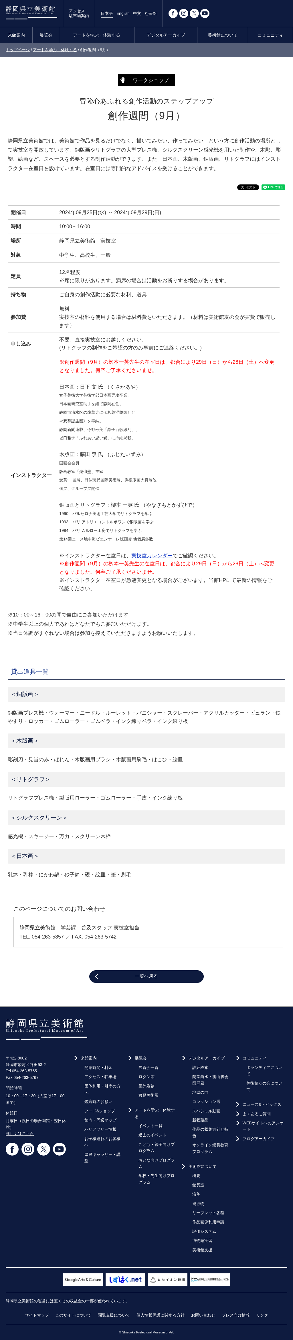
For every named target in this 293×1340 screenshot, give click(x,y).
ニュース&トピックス (262, 1104)
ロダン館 (146, 1076)
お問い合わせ (203, 1315)
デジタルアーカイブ (165, 35)
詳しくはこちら (20, 1133)
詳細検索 (200, 1067)
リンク (262, 1315)
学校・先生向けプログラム (156, 1178)
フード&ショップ (99, 1111)
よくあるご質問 (257, 1114)
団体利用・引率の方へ (102, 1089)
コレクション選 (206, 1101)
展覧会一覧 (148, 1067)
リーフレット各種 (208, 1212)
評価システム (204, 1231)
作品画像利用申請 (208, 1222)
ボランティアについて (264, 1070)
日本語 (107, 13)
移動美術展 (148, 1095)
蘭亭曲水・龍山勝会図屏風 (210, 1079)
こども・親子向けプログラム (156, 1147)
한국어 (151, 13)
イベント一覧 (150, 1126)
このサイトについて (73, 1315)
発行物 (198, 1203)
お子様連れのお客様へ (102, 1141)
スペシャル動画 (206, 1111)
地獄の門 (200, 1092)
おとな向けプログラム (156, 1163)
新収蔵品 (200, 1120)
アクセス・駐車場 (100, 1076)
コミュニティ (270, 35)
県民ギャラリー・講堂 (102, 1157)
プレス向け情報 (236, 1315)
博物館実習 (202, 1240)
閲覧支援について (114, 1315)
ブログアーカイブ (259, 1138)
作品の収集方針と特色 (210, 1132)
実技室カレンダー (152, 555)
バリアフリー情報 (100, 1129)
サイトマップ (37, 1315)
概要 (196, 1175)
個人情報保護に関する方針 (160, 1315)
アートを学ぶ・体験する (96, 35)
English (123, 13)
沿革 (196, 1194)
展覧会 (45, 35)
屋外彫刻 (146, 1086)
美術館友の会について (264, 1086)
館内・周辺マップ (100, 1120)
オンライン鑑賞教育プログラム (210, 1148)
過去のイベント (152, 1135)
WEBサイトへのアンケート (263, 1126)
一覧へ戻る (146, 976)
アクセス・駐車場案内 (79, 13)
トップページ (18, 49)
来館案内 (16, 35)
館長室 (198, 1185)
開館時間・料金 (98, 1067)
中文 (137, 13)
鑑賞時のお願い (98, 1101)
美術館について (223, 35)
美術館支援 (202, 1250)
